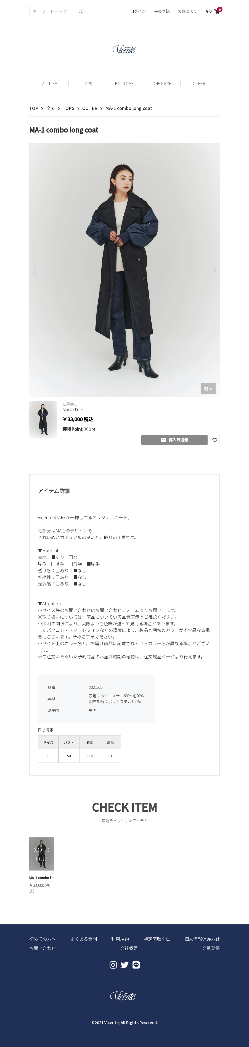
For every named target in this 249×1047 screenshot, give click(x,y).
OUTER (89, 108)
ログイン (138, 11)
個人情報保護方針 (202, 938)
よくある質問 (83, 938)
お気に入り (187, 11)
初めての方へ (42, 938)
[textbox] (124, 589)
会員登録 (161, 11)
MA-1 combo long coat (41, 877)
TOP (33, 108)
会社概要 (129, 948)
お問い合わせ (42, 948)
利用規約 (120, 938)
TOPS (69, 108)
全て (50, 108)
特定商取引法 (157, 938)
